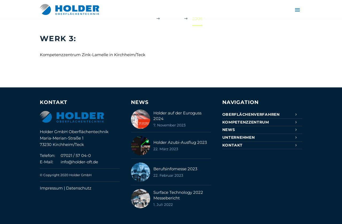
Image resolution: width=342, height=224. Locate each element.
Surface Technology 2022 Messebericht (178, 195)
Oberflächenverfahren (251, 114)
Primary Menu (297, 9)
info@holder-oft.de (79, 161)
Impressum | (53, 188)
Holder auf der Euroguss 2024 (177, 115)
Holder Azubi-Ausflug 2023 (180, 142)
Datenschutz (78, 188)
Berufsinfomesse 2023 (175, 168)
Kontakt (232, 145)
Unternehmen (238, 137)
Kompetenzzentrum (245, 122)
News (228, 129)
